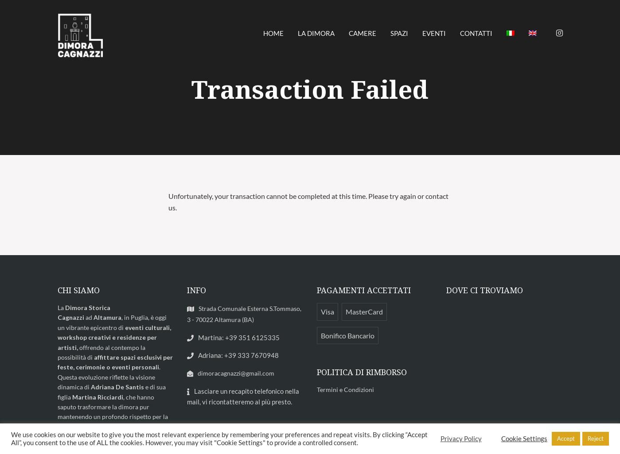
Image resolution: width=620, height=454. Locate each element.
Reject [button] (596, 438)
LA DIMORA (316, 33)
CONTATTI (476, 33)
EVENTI (434, 33)
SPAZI (399, 33)
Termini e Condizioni (345, 389)
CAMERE (362, 33)
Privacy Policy (461, 438)
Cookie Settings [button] (524, 438)
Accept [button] (566, 438)
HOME (273, 33)
